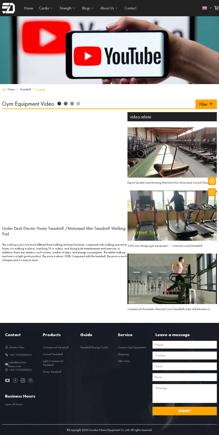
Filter (206, 104)
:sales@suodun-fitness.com (16, 364)
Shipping (123, 354)
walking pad (14, 244)
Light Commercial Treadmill (53, 363)
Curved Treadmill (53, 354)
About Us (107, 8)
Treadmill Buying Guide (94, 347)
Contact (130, 8)
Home (28, 8)
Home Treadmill (52, 372)
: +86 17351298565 (18, 355)
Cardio (44, 8)
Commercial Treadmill (55, 347)
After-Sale (124, 361)
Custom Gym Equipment (132, 347)
